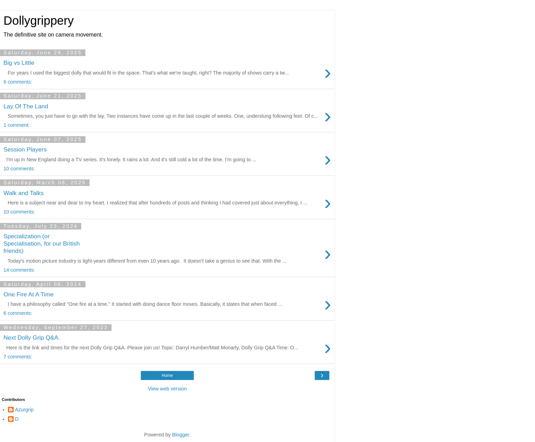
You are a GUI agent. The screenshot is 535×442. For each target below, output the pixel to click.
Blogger (180, 434)
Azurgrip (24, 409)
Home (167, 375)
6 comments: (17, 82)
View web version (167, 388)
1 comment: (16, 125)
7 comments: (17, 356)
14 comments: (19, 270)
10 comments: (19, 168)
